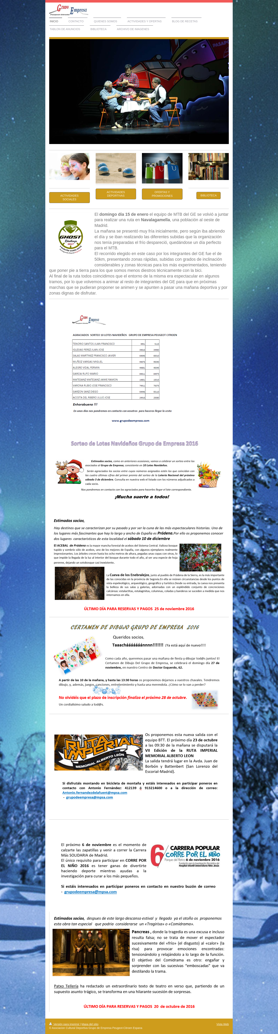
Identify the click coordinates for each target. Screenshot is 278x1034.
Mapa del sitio (90, 1024)
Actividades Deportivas (116, 194)
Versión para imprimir (64, 1024)
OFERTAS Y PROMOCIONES (162, 194)
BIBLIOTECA (208, 195)
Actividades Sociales (69, 197)
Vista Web (223, 1024)
